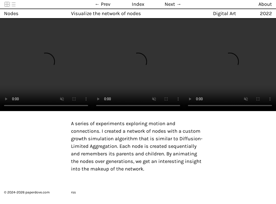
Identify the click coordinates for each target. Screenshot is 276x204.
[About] (268, 4)
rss (73, 192)
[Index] (137, 4)
